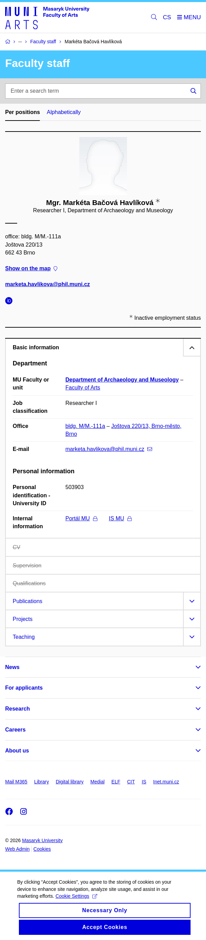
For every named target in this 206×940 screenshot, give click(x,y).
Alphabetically (64, 112)
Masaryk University (42, 840)
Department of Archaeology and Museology (122, 380)
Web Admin (17, 849)
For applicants (24, 688)
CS (167, 17)
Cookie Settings (76, 902)
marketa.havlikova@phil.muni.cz (47, 284)
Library (41, 781)
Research (17, 709)
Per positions (22, 112)
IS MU (120, 518)
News (12, 667)
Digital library (69, 781)
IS (144, 781)
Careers (15, 730)
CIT (131, 781)
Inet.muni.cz (166, 781)
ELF (116, 781)
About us (17, 751)
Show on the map (31, 268)
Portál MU (81, 518)
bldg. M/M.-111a (85, 426)
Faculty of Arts (83, 387)
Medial (97, 781)
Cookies (42, 849)
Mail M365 (16, 781)
